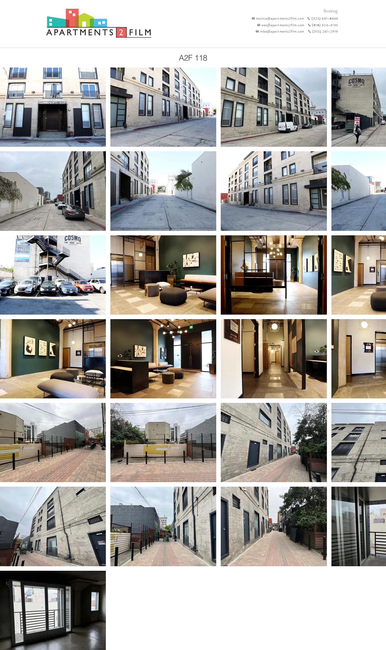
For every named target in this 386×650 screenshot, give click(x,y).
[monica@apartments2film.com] (276, 18)
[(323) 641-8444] (321, 18)
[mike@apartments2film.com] (278, 31)
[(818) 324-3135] (321, 25)
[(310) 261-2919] (321, 31)
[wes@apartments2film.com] (279, 25)
